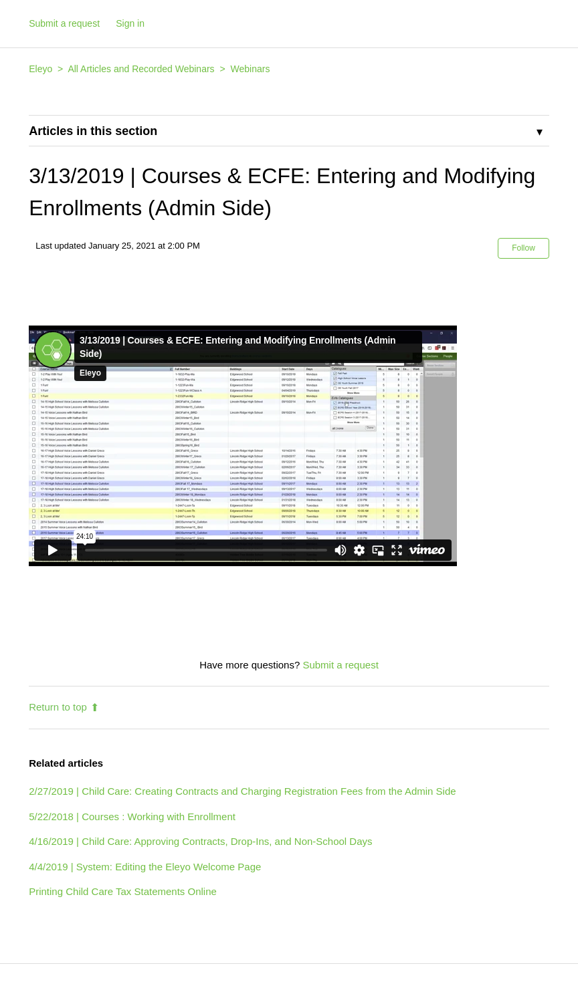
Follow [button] (523, 248)
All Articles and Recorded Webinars (141, 69)
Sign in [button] (130, 23)
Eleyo (40, 69)
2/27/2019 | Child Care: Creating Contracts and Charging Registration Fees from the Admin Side (242, 791)
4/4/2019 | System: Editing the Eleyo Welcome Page (145, 866)
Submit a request (64, 23)
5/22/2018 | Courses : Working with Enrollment (132, 816)
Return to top (64, 707)
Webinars (250, 69)
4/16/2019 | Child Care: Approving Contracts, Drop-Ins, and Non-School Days (200, 841)
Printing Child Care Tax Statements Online (123, 891)
